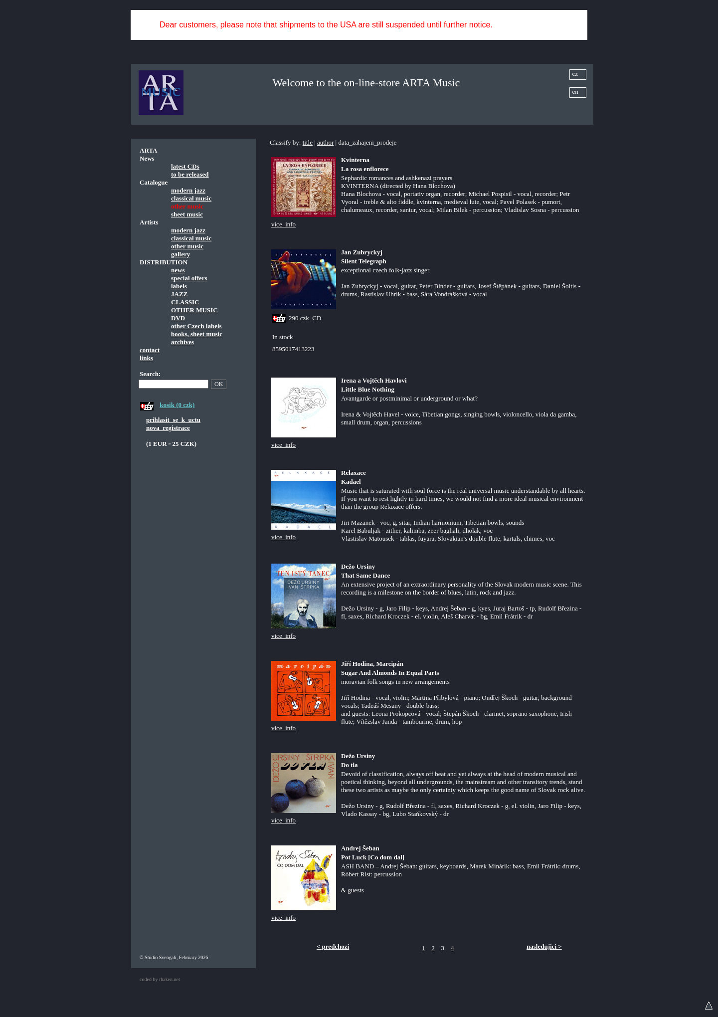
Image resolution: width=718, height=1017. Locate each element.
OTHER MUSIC (194, 310)
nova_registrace (168, 427)
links (146, 358)
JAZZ (179, 294)
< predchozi (333, 946)
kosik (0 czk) (177, 404)
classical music (191, 198)
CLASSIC (185, 302)
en (575, 91)
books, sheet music (196, 334)
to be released (190, 174)
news (177, 270)
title (308, 142)
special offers (189, 278)
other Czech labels (196, 326)
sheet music (187, 214)
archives (182, 342)
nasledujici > (544, 946)
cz (575, 73)
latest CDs (185, 166)
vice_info (283, 224)
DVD (178, 318)
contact (150, 350)
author (325, 142)
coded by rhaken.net (160, 979)
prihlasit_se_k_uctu (173, 419)
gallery (180, 254)
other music (187, 246)
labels (179, 286)
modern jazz (188, 190)
